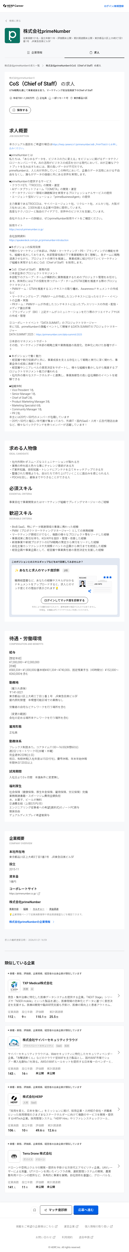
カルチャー (38, 909)
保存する (20, 110)
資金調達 (54, 909)
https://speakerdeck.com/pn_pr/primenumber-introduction (39, 240)
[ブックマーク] (34, 1210)
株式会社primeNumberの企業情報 (32, 921)
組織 (25, 909)
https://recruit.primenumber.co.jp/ (26, 229)
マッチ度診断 (55, 1210)
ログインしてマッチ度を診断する (64, 600)
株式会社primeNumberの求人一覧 (22, 65)
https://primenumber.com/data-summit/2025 (59, 334)
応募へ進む (86, 1210)
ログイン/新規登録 (114, 6)
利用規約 (67, 1237)
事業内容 (14, 909)
